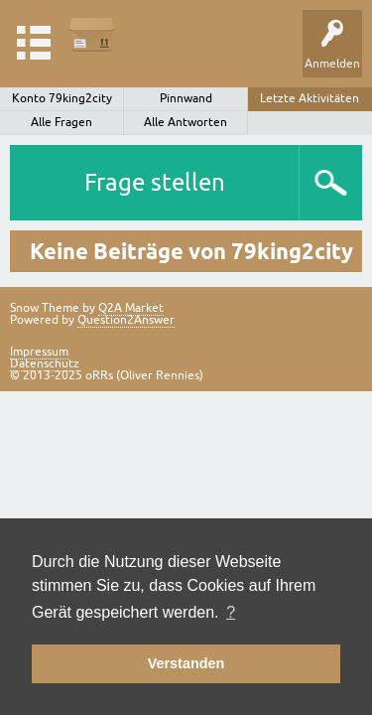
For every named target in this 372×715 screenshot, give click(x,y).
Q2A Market (131, 308)
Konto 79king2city (62, 98)
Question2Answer (126, 320)
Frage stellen (154, 182)
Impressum (39, 351)
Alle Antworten (185, 122)
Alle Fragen (61, 122)
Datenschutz (44, 363)
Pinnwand (186, 98)
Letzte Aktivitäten (309, 98)
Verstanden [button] (186, 663)
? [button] (230, 612)
